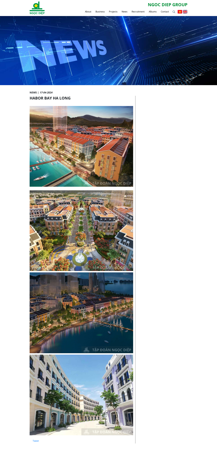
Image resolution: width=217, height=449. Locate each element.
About (88, 11)
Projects (113, 11)
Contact (165, 11)
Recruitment (138, 11)
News (124, 11)
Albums (153, 11)
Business (100, 11)
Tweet (36, 440)
